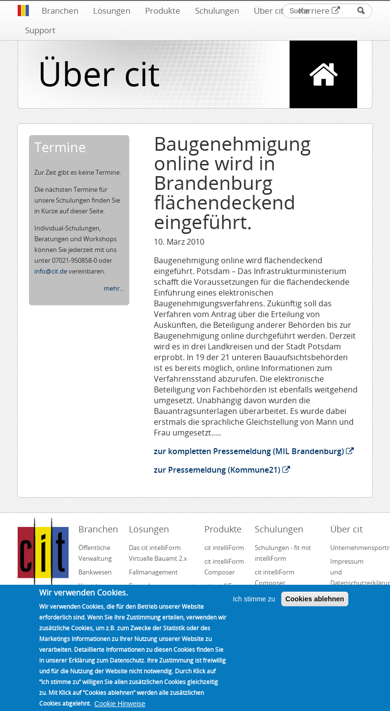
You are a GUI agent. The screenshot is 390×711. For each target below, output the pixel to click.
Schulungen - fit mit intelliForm (283, 553)
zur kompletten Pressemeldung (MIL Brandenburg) (254, 451)
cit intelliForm (224, 547)
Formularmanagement (162, 585)
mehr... (114, 288)
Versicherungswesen (99, 585)
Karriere (319, 10)
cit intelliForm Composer (224, 566)
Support (40, 30)
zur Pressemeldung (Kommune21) (222, 469)
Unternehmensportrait (351, 547)
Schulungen (217, 10)
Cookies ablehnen (315, 608)
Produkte (162, 10)
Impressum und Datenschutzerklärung (351, 572)
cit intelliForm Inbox (224, 591)
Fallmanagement (153, 572)
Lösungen (111, 10)
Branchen (60, 10)
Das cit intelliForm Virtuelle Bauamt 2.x (158, 553)
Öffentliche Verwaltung (95, 553)
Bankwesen (95, 572)
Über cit (269, 10)
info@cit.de (50, 271)
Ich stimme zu (254, 608)
